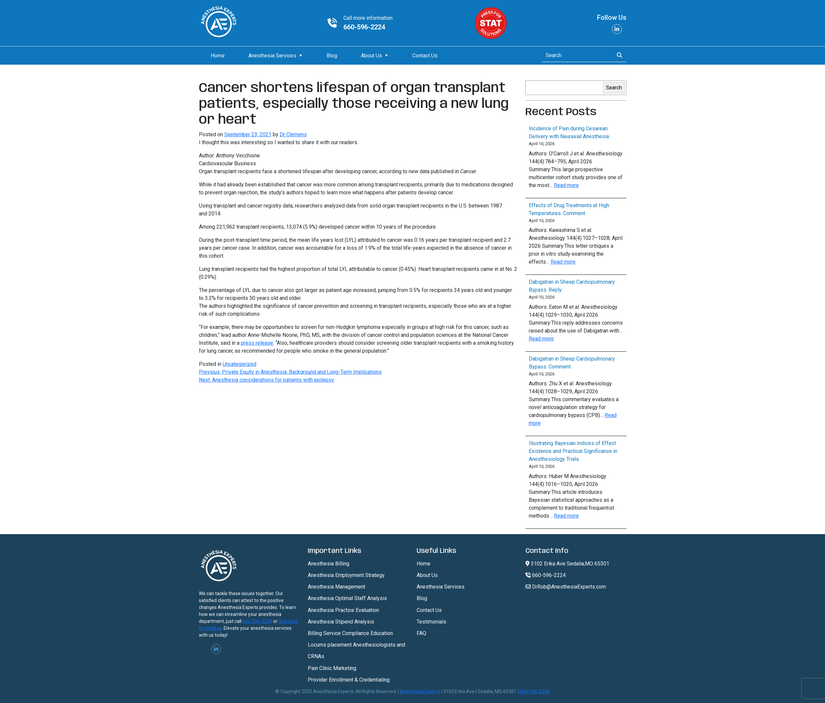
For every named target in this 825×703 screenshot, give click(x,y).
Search (614, 87)
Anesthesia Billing (328, 563)
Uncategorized (239, 364)
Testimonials (431, 622)
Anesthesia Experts (420, 691)
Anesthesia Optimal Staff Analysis (347, 598)
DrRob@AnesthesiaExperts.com (565, 587)
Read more (566, 185)
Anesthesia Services (272, 55)
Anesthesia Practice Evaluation (343, 610)
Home (218, 55)
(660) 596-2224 (533, 691)
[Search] (576, 55)
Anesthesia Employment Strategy (346, 575)
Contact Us (424, 55)
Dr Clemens (293, 134)
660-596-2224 (364, 27)
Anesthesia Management (336, 587)
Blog (332, 55)
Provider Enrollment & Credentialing (349, 680)
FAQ (421, 633)
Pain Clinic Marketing (332, 668)
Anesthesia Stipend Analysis (341, 622)
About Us (371, 55)
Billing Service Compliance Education (350, 633)
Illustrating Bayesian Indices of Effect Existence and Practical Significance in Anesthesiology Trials (573, 451)
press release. (257, 343)
